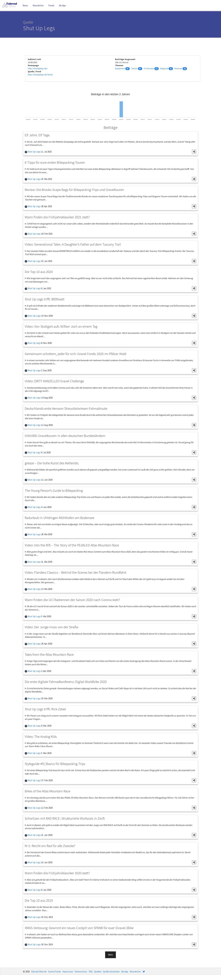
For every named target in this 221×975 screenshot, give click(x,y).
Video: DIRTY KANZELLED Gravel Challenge (54, 381)
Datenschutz (81, 971)
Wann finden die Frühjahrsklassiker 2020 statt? (57, 873)
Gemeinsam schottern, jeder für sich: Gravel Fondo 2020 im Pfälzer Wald (75, 353)
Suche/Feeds (54, 971)
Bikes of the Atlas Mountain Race (47, 791)
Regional (164, 68)
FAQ (91, 971)
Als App (62, 5)
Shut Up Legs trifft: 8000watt (44, 299)
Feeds (51, 5)
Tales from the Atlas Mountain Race (49, 654)
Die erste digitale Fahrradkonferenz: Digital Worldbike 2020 (66, 681)
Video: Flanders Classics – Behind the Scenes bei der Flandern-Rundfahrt (75, 572)
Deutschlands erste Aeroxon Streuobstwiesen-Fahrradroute (66, 408)
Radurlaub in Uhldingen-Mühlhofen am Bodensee (59, 517)
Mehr (110, 954)
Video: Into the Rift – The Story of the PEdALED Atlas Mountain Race (72, 545)
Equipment (120, 68)
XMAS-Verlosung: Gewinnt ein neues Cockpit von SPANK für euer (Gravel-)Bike (79, 928)
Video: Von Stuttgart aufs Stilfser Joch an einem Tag (61, 326)
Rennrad (178, 68)
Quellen (97, 971)
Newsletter (38, 5)
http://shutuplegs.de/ (38, 68)
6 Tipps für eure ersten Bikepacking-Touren (55, 162)
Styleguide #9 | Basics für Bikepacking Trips (55, 763)
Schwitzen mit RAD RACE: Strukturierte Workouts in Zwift (65, 818)
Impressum (67, 971)
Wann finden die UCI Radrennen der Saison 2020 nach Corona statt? (72, 599)
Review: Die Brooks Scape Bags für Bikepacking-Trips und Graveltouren (74, 189)
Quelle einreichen (111, 971)
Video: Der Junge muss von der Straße (51, 627)
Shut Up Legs (34, 151)
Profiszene (149, 68)
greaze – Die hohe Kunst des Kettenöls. (52, 463)
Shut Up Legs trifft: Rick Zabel (45, 709)
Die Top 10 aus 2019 (39, 900)
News (25, 5)
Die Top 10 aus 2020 (39, 271)
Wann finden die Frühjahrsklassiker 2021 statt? (57, 217)
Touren (134, 68)
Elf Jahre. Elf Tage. (37, 135)
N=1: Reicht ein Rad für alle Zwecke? (50, 845)
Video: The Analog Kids (41, 736)
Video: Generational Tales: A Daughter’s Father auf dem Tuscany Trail (73, 244)
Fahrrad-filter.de (39, 971)
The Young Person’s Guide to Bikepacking (54, 490)
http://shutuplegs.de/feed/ (40, 74)
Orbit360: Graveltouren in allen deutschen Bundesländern (65, 435)
